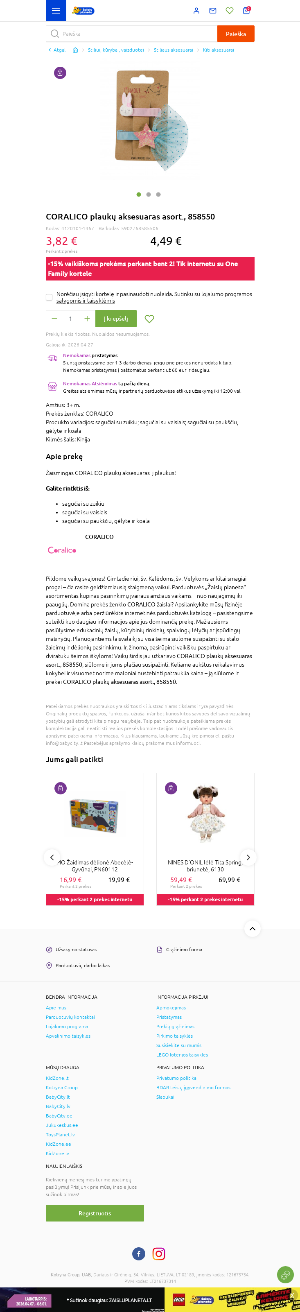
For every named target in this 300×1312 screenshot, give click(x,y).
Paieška (236, 33)
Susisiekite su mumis (178, 1045)
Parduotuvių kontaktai (70, 1017)
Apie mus (56, 1008)
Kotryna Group (62, 1087)
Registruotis (95, 1213)
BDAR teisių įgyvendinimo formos (193, 1087)
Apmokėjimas (171, 1008)
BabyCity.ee (59, 1116)
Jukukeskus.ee (62, 1125)
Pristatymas (169, 1017)
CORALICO (99, 536)
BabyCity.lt (58, 1097)
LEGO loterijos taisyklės (182, 1055)
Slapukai (165, 1097)
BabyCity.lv (58, 1106)
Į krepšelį (116, 318)
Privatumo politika (176, 1078)
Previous (52, 857)
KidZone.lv (57, 1153)
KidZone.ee (58, 1144)
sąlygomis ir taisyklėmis (85, 300)
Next (248, 857)
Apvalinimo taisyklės (68, 1036)
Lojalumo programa (67, 1026)
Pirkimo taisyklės (174, 1036)
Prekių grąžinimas (175, 1026)
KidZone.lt (57, 1078)
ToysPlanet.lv (60, 1135)
